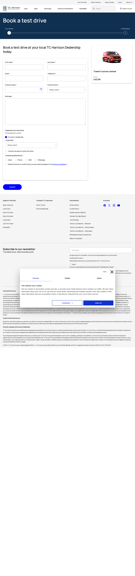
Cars (26, 9)
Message (8, 96)
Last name (51, 62)
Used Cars (6, 209)
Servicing (47, 9)
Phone (20, 160)
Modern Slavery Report (78, 212)
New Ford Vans (8, 216)
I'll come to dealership (15, 137)
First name (9, 62)
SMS (30, 160)
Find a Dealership (42, 209)
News (120, 2)
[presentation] (21, 171)
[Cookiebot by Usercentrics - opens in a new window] (97, 271)
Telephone (51, 74)
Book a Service (8, 205)
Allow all (98, 303)
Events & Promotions (65, 9)
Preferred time (53, 85)
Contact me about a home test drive (21, 151)
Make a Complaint (76, 238)
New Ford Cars (8, 212)
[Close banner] (112, 272)
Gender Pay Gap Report (78, 216)
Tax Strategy (74, 220)
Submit (12, 187)
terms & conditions (59, 164)
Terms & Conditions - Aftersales (81, 231)
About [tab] (99, 278)
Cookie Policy (74, 209)
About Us (129, 2)
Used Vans (6, 220)
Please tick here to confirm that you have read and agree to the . (38, 164)
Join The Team (82, 2)
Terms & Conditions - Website (80, 224)
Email (7, 74)
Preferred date (11, 85)
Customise (67, 303)
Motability (83, 9)
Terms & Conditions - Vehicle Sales (82, 227)
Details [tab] (67, 278)
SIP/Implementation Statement (80, 235)
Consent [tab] (36, 278)
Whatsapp (41, 160)
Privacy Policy (74, 205)
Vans (36, 9)
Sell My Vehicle (96, 2)
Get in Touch (40, 205)
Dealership (10, 140)
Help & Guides (109, 2)
